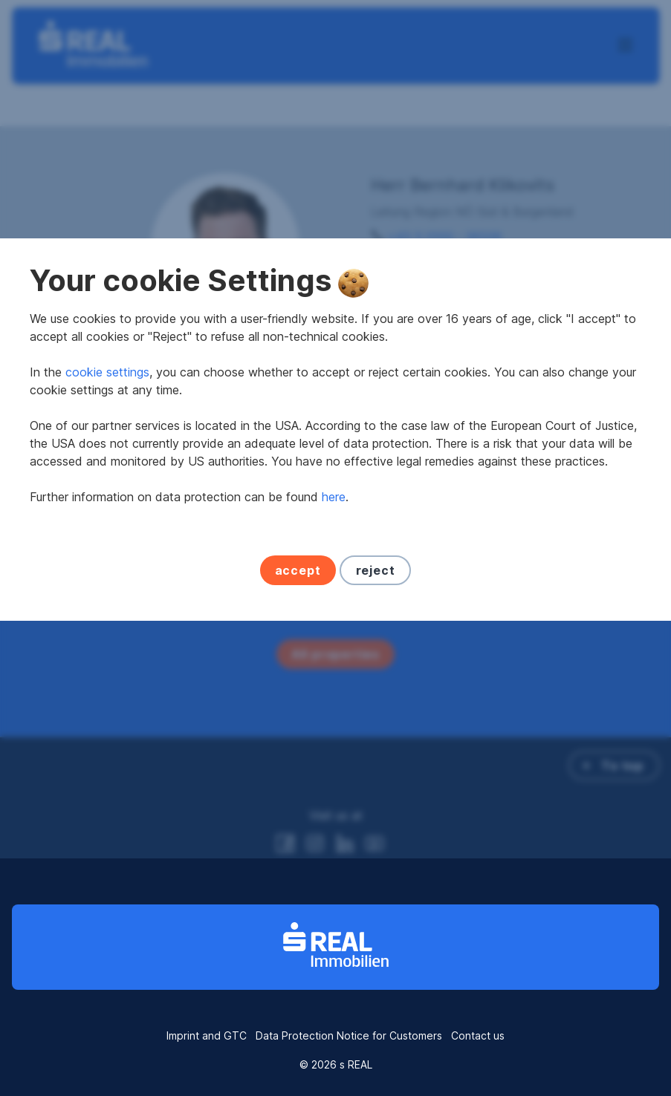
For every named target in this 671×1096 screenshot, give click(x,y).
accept (298, 689)
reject (375, 689)
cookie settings (107, 490)
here (334, 615)
